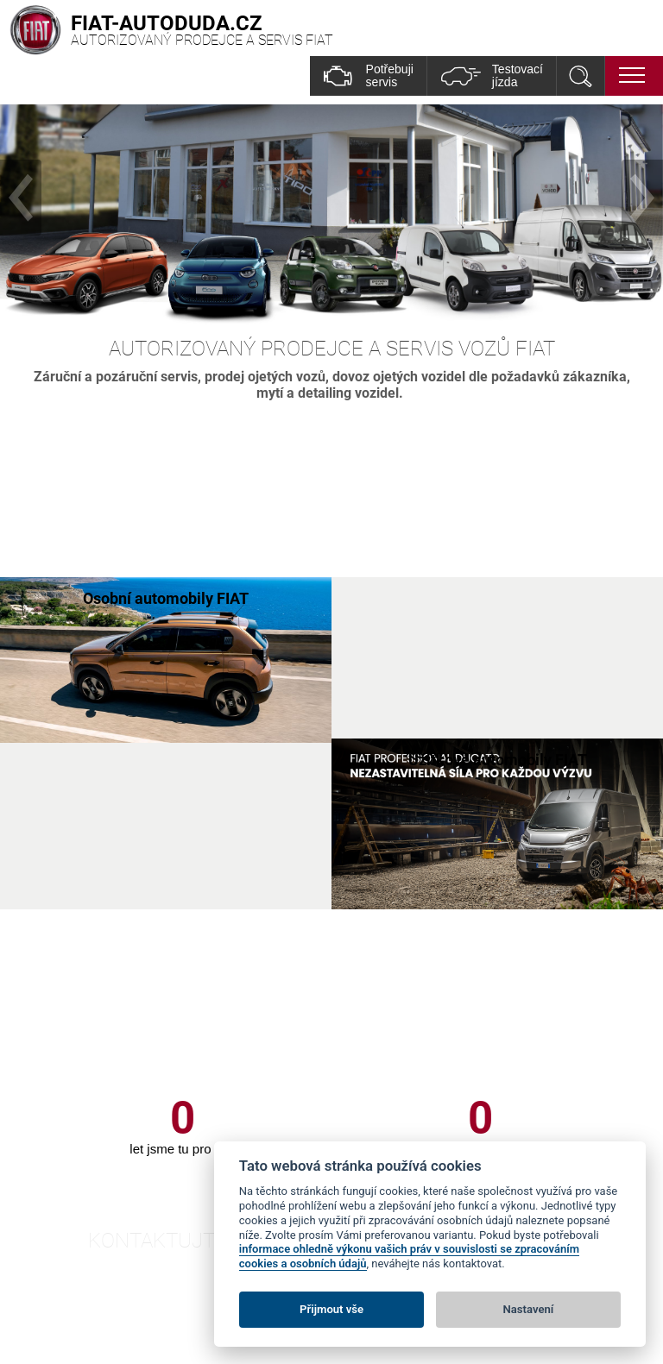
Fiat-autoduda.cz (175, 1318)
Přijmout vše (331, 1309)
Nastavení (528, 1309)
